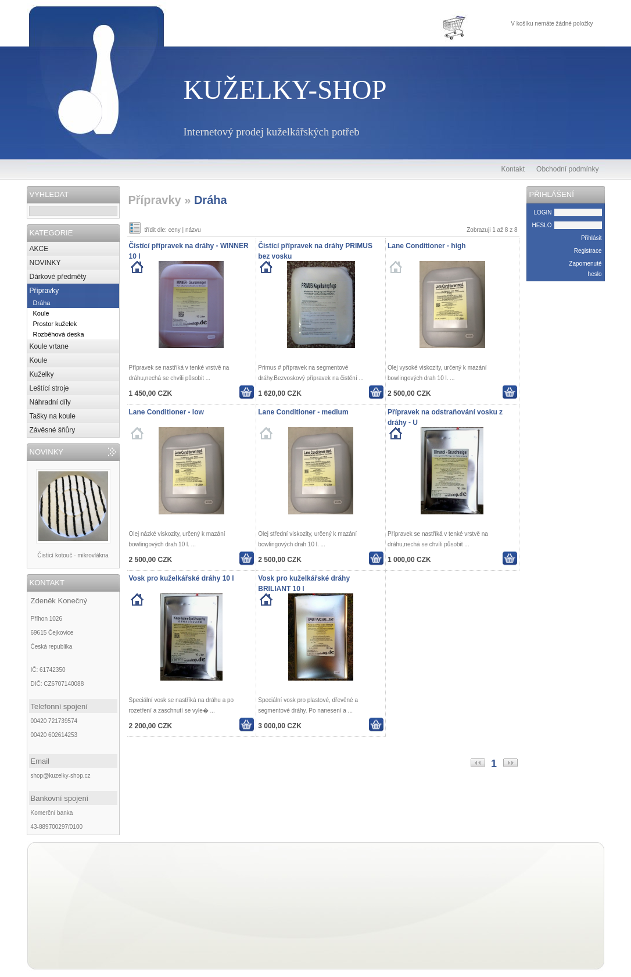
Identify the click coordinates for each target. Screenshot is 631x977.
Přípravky (44, 291)
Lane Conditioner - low (166, 412)
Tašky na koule (53, 416)
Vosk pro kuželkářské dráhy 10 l (181, 578)
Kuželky (42, 374)
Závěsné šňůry (53, 430)
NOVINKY (45, 263)
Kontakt (513, 169)
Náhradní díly (50, 402)
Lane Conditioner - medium (303, 412)
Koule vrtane (49, 346)
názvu (193, 230)
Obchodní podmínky (567, 169)
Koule (41, 313)
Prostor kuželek (55, 323)
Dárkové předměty (58, 277)
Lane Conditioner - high (427, 246)
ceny (174, 230)
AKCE (39, 249)
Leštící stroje (49, 388)
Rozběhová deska (58, 334)
